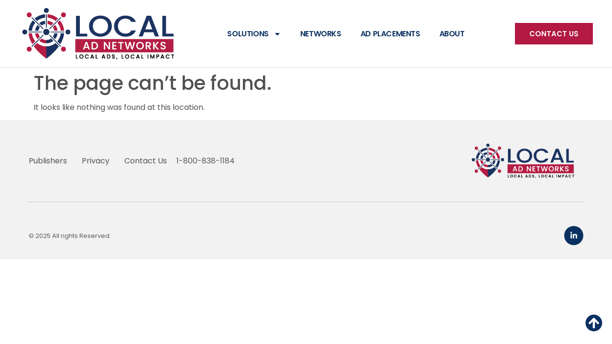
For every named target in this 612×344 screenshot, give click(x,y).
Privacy (95, 160)
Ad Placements (390, 33)
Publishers (48, 160)
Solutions (254, 34)
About (452, 33)
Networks (320, 33)
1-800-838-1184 (205, 160)
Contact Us (145, 160)
